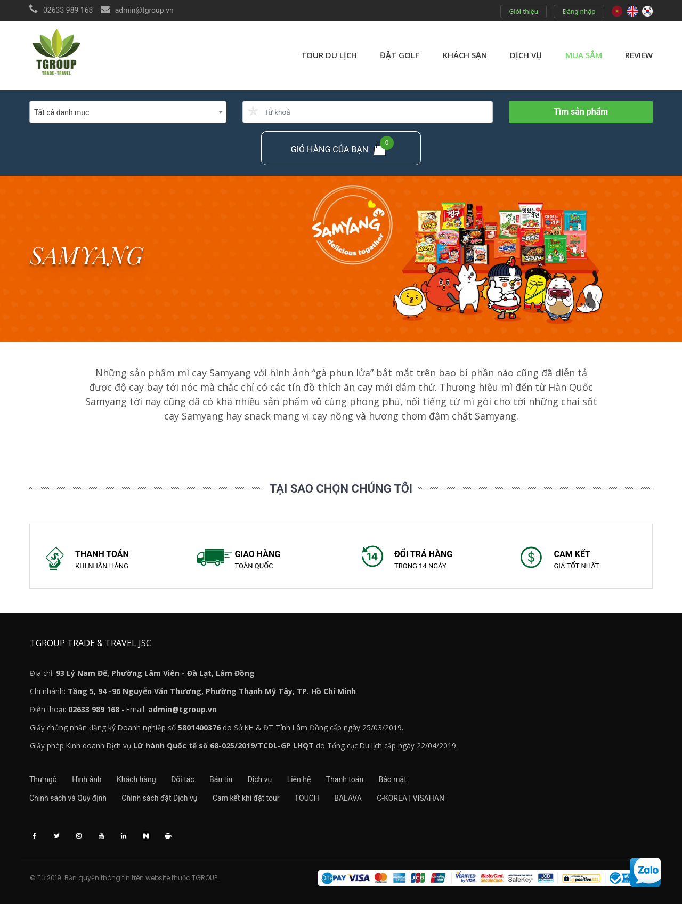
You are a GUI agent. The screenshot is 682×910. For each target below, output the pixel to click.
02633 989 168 (68, 10)
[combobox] (127, 112)
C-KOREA (409, 802)
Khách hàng (143, 782)
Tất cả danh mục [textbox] (61, 112)
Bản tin (235, 782)
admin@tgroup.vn (144, 10)
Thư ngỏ (43, 782)
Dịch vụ (526, 55)
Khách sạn (465, 55)
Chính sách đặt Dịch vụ (163, 802)
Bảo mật (421, 782)
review (639, 55)
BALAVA (362, 802)
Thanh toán (369, 782)
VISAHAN (446, 802)
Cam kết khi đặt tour (253, 802)
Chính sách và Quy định (68, 802)
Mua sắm (583, 55)
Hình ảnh (90, 782)
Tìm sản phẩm (581, 112)
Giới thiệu (523, 11)
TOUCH (317, 802)
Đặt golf (399, 55)
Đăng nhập (578, 11)
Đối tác (193, 782)
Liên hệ (320, 782)
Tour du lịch (329, 55)
